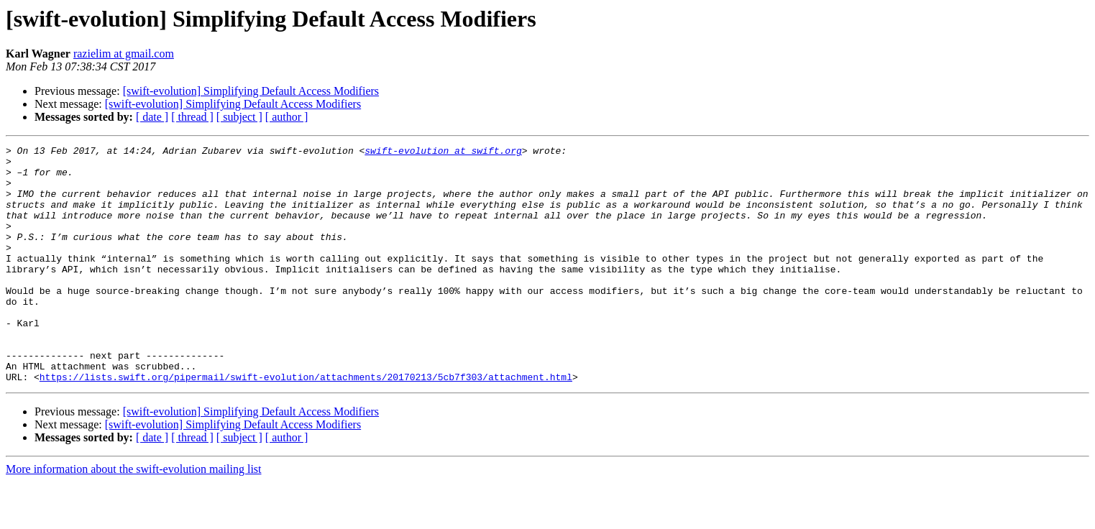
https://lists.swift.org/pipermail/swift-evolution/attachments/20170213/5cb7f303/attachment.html (306, 424)
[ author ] (286, 117)
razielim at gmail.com (123, 53)
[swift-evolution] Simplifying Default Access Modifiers (251, 91)
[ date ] (152, 117)
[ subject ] (239, 117)
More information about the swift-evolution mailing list (134, 516)
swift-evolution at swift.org (443, 152)
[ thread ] (192, 117)
